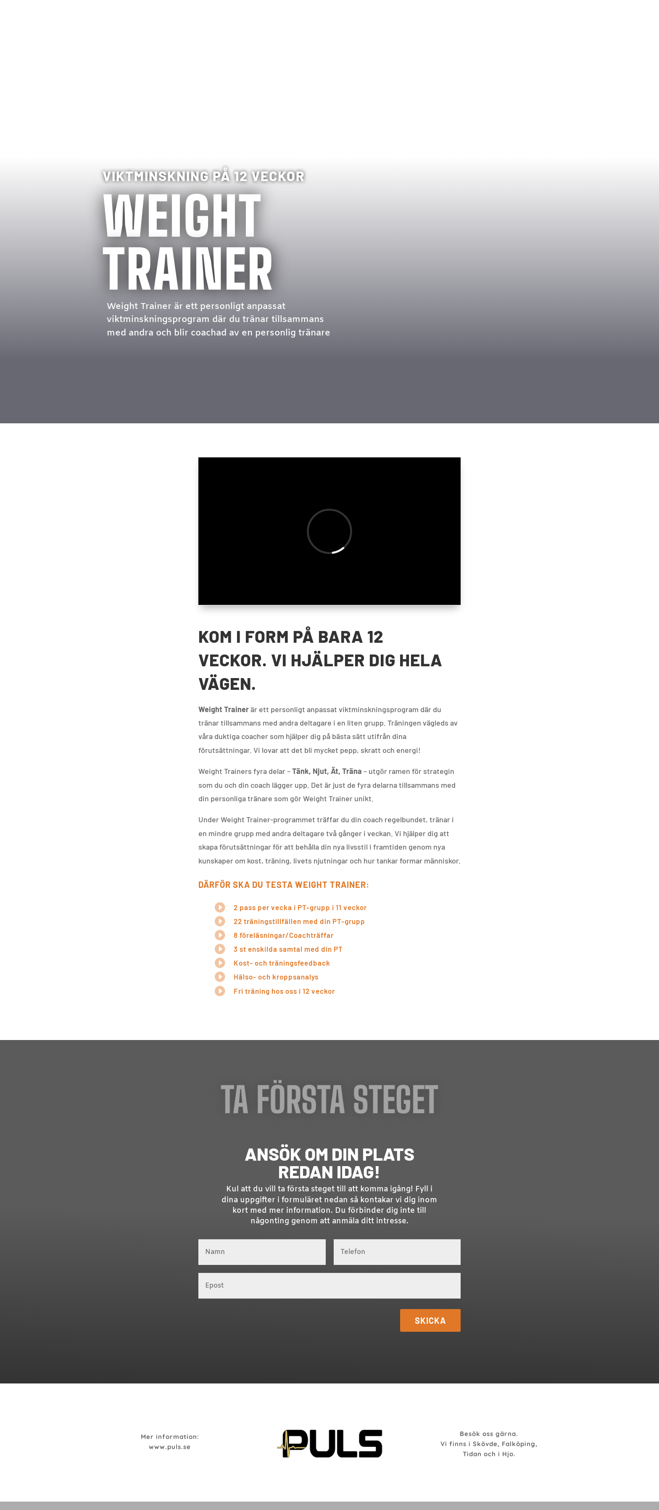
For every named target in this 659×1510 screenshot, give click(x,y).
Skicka (430, 1320)
